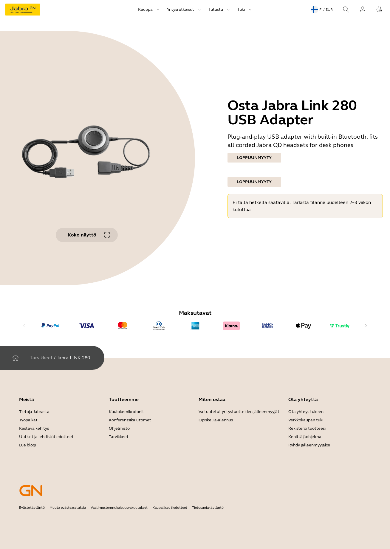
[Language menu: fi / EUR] (321, 9)
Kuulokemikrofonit (126, 411)
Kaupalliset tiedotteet (169, 507)
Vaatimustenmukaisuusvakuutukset (119, 507)
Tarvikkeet (41, 358)
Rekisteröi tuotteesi (307, 428)
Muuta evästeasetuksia (67, 507)
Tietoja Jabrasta (34, 411)
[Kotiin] (15, 358)
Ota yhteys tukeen (306, 411)
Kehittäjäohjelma (304, 436)
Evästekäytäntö (32, 507)
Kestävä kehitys (34, 428)
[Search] (346, 9)
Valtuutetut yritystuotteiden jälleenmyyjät (239, 411)
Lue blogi (27, 445)
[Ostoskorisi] (379, 9)
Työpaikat (28, 420)
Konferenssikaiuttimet (130, 420)
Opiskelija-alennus (216, 420)
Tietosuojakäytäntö (208, 507)
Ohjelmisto (119, 428)
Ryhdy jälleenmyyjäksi (309, 445)
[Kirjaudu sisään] (362, 9)
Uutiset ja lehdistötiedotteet (46, 436)
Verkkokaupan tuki (305, 420)
